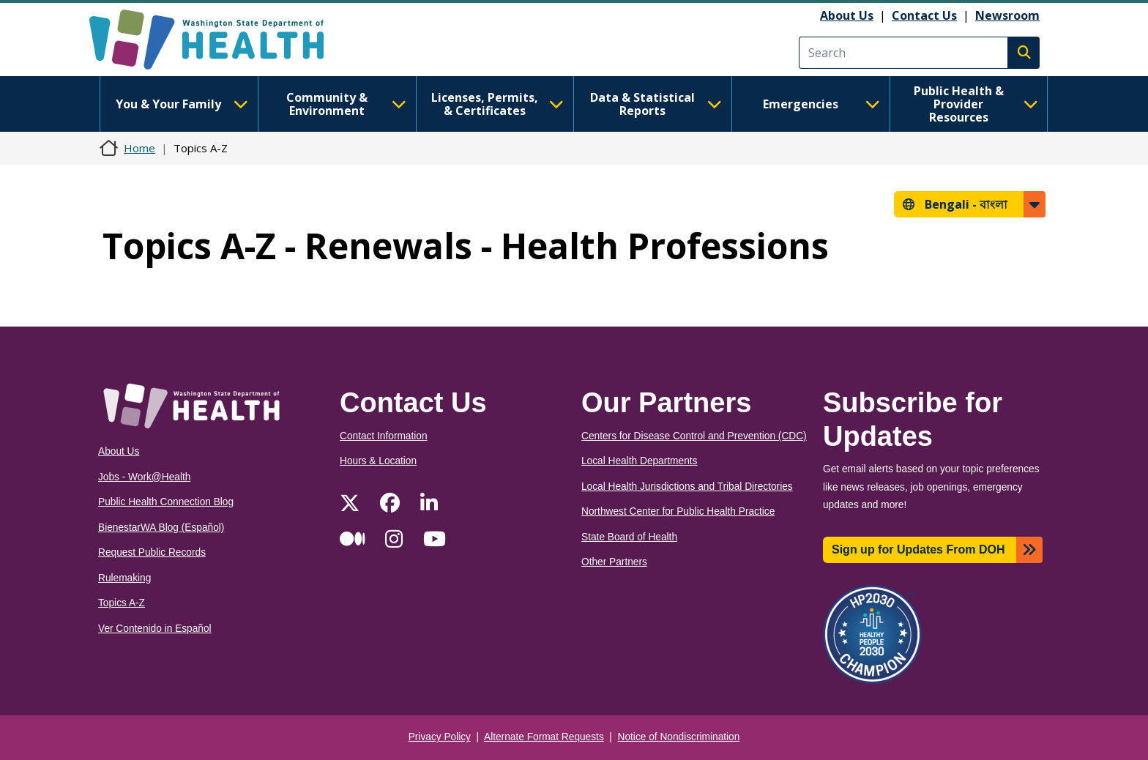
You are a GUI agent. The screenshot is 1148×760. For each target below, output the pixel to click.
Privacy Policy (440, 736)
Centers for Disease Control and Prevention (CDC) (694, 436)
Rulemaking (124, 578)
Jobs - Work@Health (144, 477)
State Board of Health (629, 537)
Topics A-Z (121, 602)
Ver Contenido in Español (155, 628)
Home (139, 148)
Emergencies (821, 104)
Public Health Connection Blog (166, 501)
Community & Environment (346, 104)
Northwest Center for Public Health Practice (678, 511)
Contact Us (924, 15)
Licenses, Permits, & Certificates (497, 104)
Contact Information (384, 436)
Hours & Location (378, 460)
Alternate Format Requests (544, 736)
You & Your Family (181, 104)
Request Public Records (152, 552)
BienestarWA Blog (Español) (161, 527)
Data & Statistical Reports (656, 104)
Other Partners (614, 561)
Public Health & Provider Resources (976, 104)
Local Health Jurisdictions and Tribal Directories (687, 486)
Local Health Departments (639, 460)
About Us (846, 15)
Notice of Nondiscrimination (679, 736)
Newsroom (1007, 15)
